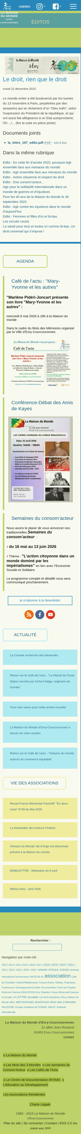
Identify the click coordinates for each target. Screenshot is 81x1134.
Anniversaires (22, 976)
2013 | (12, 965)
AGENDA (25, 261)
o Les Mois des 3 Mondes (22, 1065)
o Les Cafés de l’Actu (42, 1070)
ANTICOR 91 (37, 976)
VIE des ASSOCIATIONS (34, 783)
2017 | (40, 965)
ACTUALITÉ (25, 634)
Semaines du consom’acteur (42, 518)
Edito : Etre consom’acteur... (23, 182)
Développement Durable (28, 987)
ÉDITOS (40, 22)
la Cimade (7, 997)
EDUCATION (28, 992)
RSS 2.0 (66, 1123)
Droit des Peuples (67, 987)
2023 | (12, 969)
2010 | (5, 965)
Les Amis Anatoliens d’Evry (53, 997)
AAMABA (43, 969)
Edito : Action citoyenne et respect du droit (33, 177)
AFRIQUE (53, 969)
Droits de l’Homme (11, 992)
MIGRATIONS (42, 1002)
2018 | (47, 964)
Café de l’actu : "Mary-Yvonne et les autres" (35, 284)
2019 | (55, 964)
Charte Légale (40, 1104)
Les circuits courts (16, 221)
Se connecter (33, 1123)
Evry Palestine (43, 992)
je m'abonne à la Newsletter (40, 600)
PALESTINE (8, 1007)
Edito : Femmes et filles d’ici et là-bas (30, 216)
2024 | (19, 969)
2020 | (63, 964)
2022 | (5, 969)
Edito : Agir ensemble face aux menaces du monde (40, 172)
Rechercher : (40, 940)
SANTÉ (52, 1007)
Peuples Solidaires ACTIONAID (31, 1007)
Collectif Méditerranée (27, 982)
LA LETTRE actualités (26, 997)
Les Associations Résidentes (24, 1094)
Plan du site (12, 1123)
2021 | (71, 964)
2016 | (33, 965)
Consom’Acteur (47, 982)
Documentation (49, 987)
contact (69, 1037)
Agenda (24, 6)
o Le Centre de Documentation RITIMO (31, 1080)
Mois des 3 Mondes (63, 1002)
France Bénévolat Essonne (65, 992)
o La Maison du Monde (20, 1055)
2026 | (34, 969)
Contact (51, 1123)
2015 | (26, 965)
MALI (12, 1002)
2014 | (19, 965)
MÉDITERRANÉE (25, 1002)
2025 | (26, 969)
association (57, 976)
